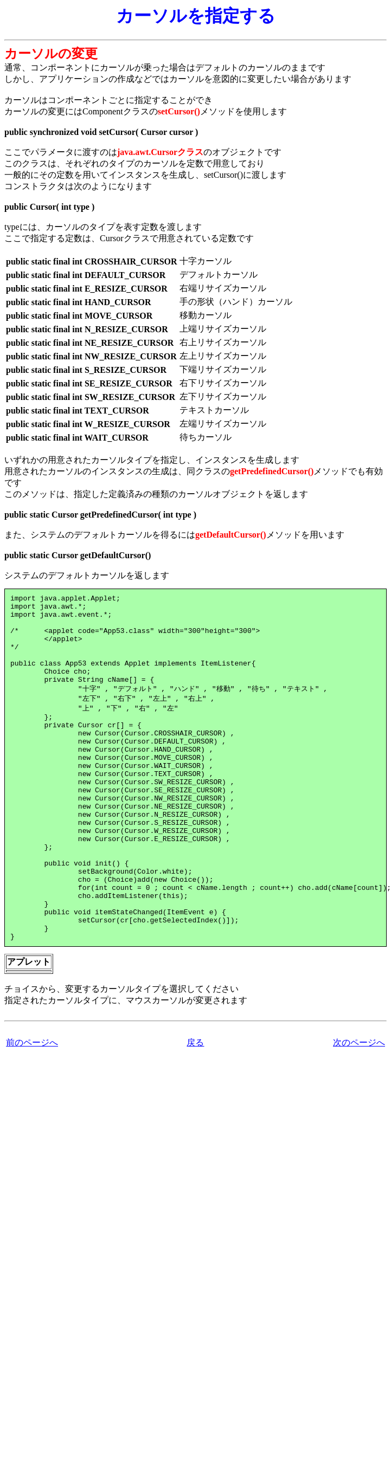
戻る (195, 1107)
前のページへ (32, 1107)
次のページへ (359, 1107)
